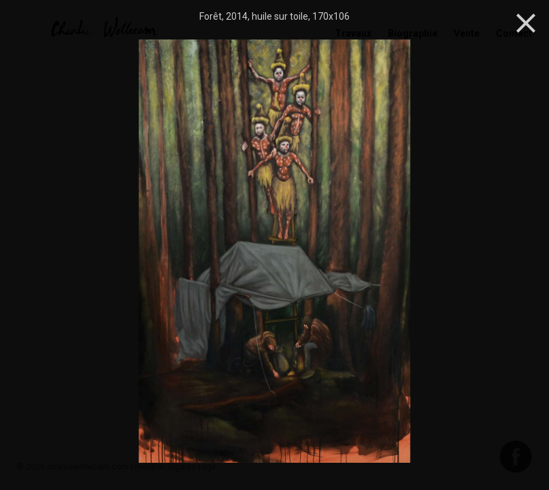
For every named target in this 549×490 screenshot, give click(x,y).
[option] (274, 252)
